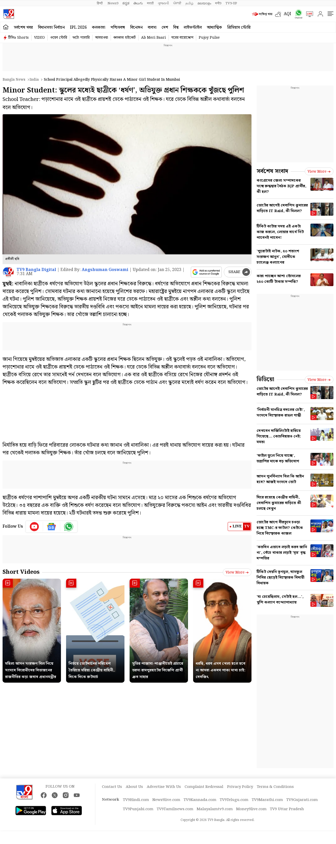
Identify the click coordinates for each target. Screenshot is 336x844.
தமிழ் (189, 3)
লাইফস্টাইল (193, 27)
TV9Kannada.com (200, 800)
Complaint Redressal (204, 787)
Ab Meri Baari (153, 37)
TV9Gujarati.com (302, 800)
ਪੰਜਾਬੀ (177, 3)
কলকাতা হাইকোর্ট (124, 37)
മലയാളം (204, 3)
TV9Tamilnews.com (175, 809)
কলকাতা (98, 27)
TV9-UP (231, 3)
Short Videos (21, 572)
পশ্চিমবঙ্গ (117, 27)
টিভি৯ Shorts (18, 37)
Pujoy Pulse (209, 37)
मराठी (150, 3)
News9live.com (166, 800)
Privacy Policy (240, 787)
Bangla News (14, 79)
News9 (113, 3)
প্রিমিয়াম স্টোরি (238, 27)
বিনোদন (136, 27)
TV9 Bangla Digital (36, 270)
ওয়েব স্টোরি (58, 37)
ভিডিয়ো (265, 379)
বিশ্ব (175, 27)
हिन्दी (100, 3)
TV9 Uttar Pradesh (287, 809)
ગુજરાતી (163, 3)
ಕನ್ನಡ (125, 3)
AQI (287, 14)
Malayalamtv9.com (215, 809)
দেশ (165, 27)
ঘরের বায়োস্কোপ (182, 37)
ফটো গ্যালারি (81, 37)
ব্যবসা (152, 27)
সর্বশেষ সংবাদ (272, 171)
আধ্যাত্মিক (214, 27)
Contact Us (112, 787)
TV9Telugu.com (234, 800)
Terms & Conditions (275, 787)
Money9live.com (251, 809)
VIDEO (39, 37)
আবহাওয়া (101, 37)
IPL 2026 (78, 27)
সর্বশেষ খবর (23, 27)
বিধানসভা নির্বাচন (51, 27)
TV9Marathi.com (267, 800)
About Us (134, 787)
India (34, 79)
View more (237, 572)
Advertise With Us (164, 787)
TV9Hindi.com (136, 800)
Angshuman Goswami (105, 270)
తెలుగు (138, 3)
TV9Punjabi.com (138, 809)
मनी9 (218, 3)
